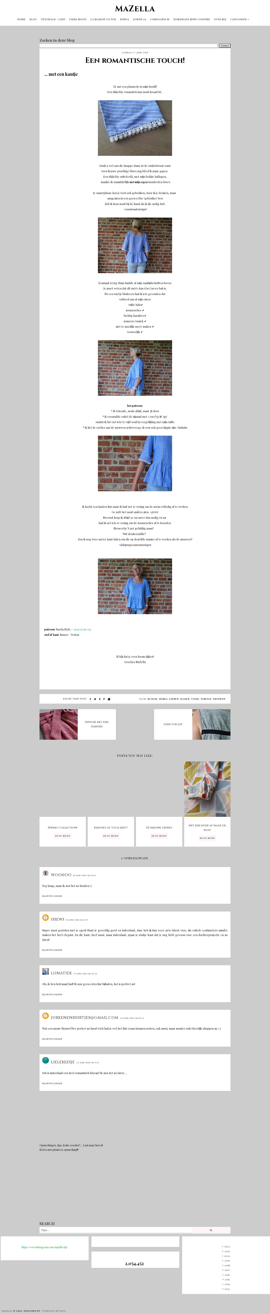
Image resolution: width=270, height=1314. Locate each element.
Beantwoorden (52, 894)
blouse (153, 696)
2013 (227, 1286)
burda (163, 696)
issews (57, 917)
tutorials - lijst (53, 18)
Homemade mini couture (191, 18)
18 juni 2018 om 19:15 (77, 918)
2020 (227, 1253)
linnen (174, 696)
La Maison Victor (103, 18)
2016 (227, 1272)
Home (21, 18)
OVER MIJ (220, 18)
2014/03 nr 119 (82, 627)
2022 (227, 1244)
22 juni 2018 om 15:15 (88, 1060)
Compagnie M (159, 18)
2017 (227, 1267)
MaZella (135, 7)
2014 (227, 1281)
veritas (206, 696)
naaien (185, 696)
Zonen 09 (139, 18)
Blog (33, 18)
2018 (227, 1263)
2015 (227, 1277)
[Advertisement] (135, 1187)
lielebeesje (63, 1060)
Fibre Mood (78, 18)
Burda (124, 18)
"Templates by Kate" (54, 1309)
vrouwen (219, 696)
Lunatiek (61, 971)
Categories (238, 18)
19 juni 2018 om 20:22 (85, 971)
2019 (227, 1258)
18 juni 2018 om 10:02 (84, 873)
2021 (227, 1249)
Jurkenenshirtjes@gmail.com (84, 1015)
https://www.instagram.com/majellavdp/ (45, 1245)
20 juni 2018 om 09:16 (132, 1016)
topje (195, 696)
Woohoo (61, 872)
